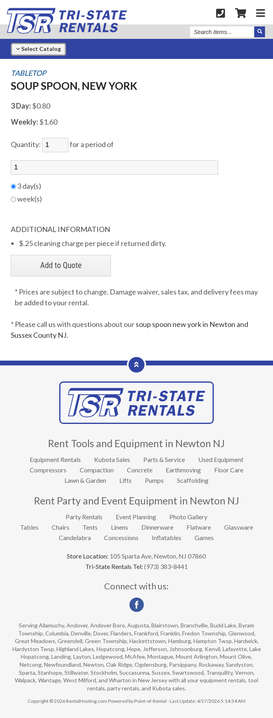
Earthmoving (183, 470)
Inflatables (166, 537)
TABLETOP (28, 73)
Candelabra (75, 537)
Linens (119, 527)
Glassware (238, 527)
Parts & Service (164, 459)
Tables (29, 527)
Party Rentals (84, 516)
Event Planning (136, 516)
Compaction (97, 470)
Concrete (140, 470)
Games (204, 537)
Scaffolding (193, 480)
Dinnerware (157, 527)
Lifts (125, 480)
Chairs (60, 527)
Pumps (154, 480)
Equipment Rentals (55, 459)
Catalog (38, 48)
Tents (90, 527)
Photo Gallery (188, 516)
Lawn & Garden (85, 480)
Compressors (48, 470)
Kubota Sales (112, 459)
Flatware (199, 527)
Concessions (121, 537)
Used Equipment (220, 459)
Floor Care (228, 470)
